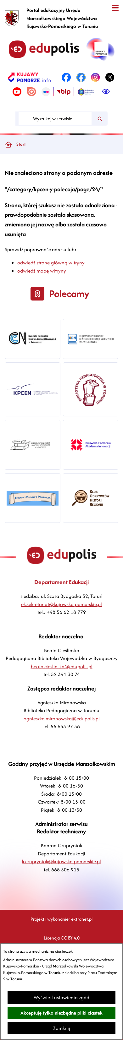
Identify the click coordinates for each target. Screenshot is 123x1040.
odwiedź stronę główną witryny (51, 262)
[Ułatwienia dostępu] (106, 92)
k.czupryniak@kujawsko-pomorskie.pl (61, 861)
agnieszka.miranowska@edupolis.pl (62, 718)
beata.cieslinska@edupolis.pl (61, 666)
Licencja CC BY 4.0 (62, 937)
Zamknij (61, 1028)
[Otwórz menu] (115, 8)
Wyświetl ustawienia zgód (61, 997)
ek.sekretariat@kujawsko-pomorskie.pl (61, 604)
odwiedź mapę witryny (41, 270)
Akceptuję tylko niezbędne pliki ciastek (61, 1012)
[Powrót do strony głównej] (8, 144)
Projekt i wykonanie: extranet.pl (61, 919)
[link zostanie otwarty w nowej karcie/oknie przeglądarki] (29, 77)
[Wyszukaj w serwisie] (55, 118)
